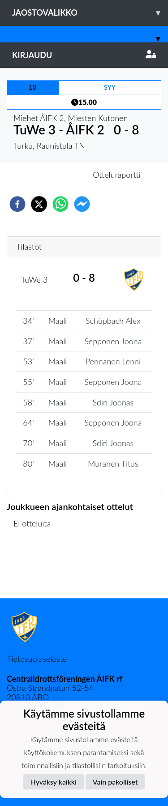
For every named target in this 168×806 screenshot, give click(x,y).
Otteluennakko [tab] (52, 175)
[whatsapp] (60, 204)
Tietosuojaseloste (37, 659)
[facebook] (17, 204)
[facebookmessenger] (82, 204)
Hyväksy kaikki (53, 781)
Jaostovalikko (90, 12)
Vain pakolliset (115, 781)
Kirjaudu (84, 55)
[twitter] (39, 204)
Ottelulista (35, 568)
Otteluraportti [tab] (117, 175)
